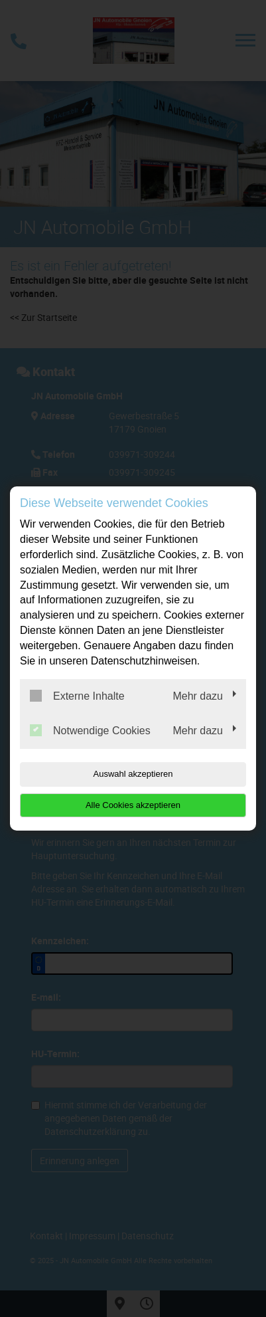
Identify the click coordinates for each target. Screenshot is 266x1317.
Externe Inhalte (77, 696)
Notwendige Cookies (90, 730)
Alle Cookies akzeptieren (133, 805)
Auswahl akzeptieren (133, 774)
